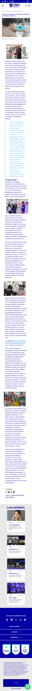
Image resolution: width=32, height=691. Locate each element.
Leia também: (16, 507)
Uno (3, 11)
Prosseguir (16, 682)
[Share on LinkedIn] (9, 492)
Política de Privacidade (16, 688)
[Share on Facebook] (14, 492)
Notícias (8, 11)
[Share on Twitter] (11, 492)
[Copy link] (6, 492)
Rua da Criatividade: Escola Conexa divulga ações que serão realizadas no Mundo (15, 343)
